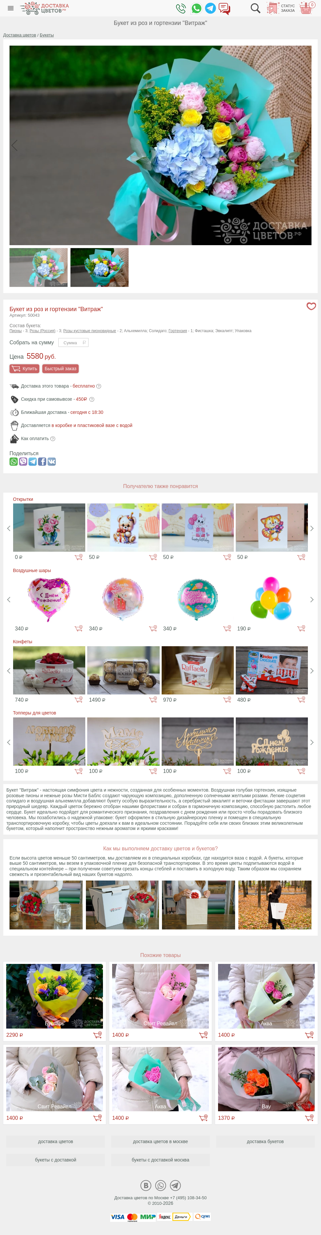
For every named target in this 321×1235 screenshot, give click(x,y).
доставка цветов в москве (160, 1141)
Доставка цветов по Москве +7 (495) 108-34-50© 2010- (160, 1200)
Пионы (16, 331)
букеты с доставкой (55, 1159)
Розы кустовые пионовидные (89, 331)
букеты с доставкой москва (160, 1159)
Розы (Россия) (42, 331)
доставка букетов (265, 1141)
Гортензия (178, 331)
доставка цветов (55, 1141)
